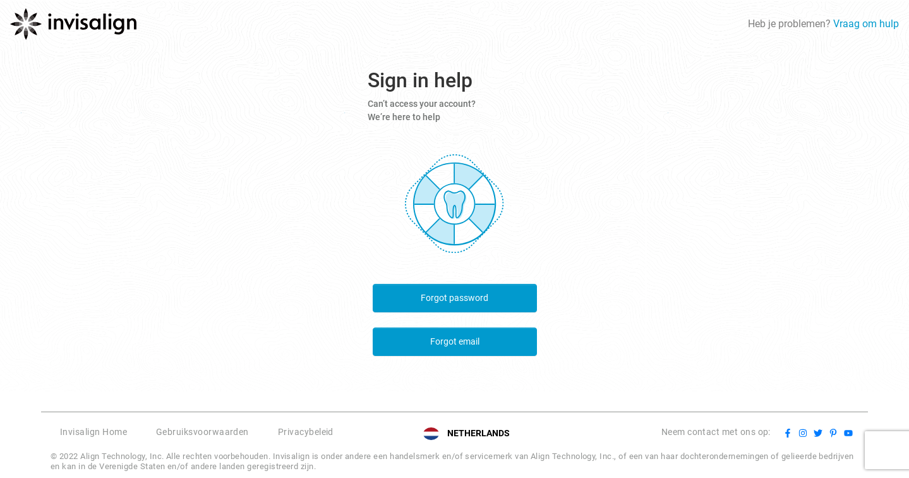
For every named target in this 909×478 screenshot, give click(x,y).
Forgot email (454, 341)
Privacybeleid (306, 432)
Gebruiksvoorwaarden (202, 432)
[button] (358, 433)
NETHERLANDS (478, 433)
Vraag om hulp (866, 24)
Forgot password (454, 298)
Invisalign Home (93, 432)
